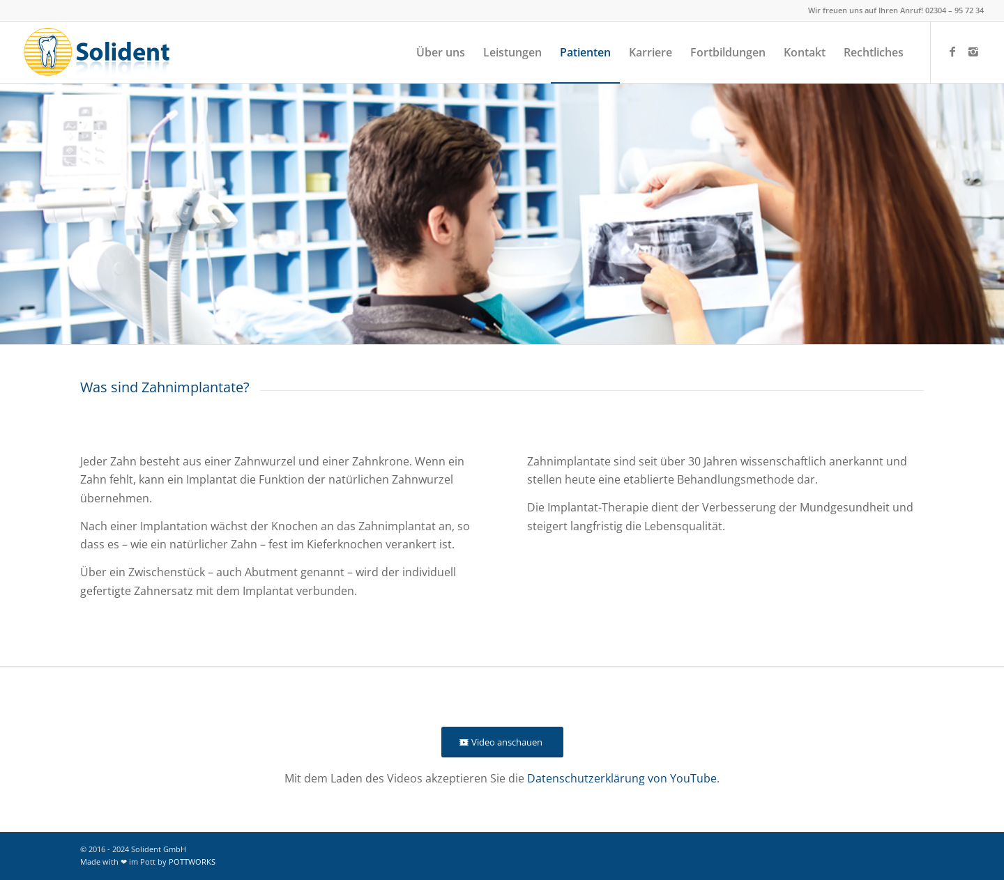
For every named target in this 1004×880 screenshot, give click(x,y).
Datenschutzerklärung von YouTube (622, 778)
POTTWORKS (192, 861)
